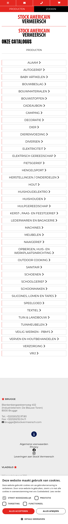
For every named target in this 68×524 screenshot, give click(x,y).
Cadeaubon (34, 105)
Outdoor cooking (34, 260)
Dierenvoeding (34, 134)
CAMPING (34, 113)
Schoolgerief (34, 281)
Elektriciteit (34, 148)
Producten (34, 50)
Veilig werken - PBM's (34, 332)
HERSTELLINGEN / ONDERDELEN (34, 177)
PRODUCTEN (17, 8)
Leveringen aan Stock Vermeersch (34, 456)
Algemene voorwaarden (34, 444)
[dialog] (34, 499)
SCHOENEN (34, 274)
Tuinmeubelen (34, 324)
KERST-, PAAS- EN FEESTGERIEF (34, 213)
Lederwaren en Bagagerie (34, 220)
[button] (34, 518)
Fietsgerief (34, 163)
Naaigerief (34, 242)
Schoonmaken (34, 289)
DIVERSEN (34, 141)
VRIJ (34, 353)
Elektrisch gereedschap (34, 156)
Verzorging (34, 346)
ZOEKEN (51, 8)
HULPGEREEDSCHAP (34, 206)
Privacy (34, 446)
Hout (34, 184)
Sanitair (34, 267)
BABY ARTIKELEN (34, 77)
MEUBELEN (33, 235)
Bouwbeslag (34, 84)
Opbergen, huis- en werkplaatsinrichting (34, 251)
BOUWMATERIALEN (34, 91)
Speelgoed (34, 303)
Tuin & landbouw (34, 317)
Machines (34, 227)
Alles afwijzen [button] (51, 511)
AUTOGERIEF (34, 70)
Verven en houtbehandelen (33, 339)
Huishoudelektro (34, 192)
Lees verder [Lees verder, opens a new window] (55, 491)
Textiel (34, 310)
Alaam (34, 62)
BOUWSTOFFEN (34, 98)
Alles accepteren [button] (18, 511)
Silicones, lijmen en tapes (34, 296)
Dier (34, 127)
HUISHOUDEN (34, 199)
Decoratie (34, 120)
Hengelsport (34, 170)
